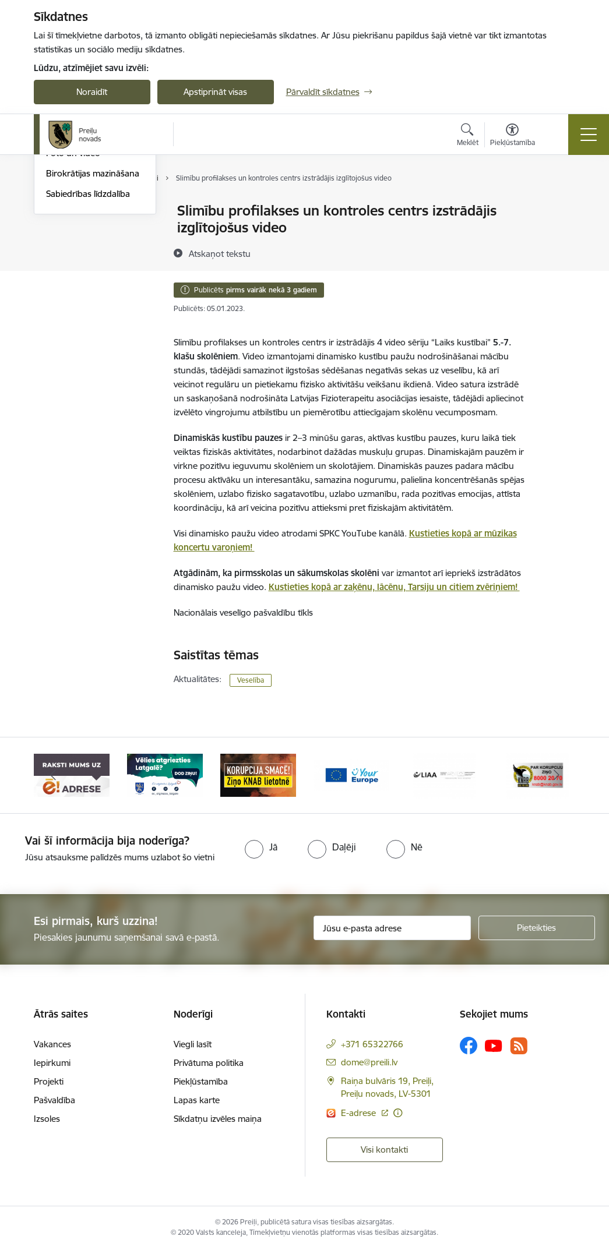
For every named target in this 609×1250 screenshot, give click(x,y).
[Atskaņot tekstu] (220, 253)
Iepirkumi (52, 1062)
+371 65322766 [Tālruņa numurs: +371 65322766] (372, 1044)
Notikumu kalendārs (85, 211)
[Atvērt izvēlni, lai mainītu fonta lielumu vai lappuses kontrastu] (512, 136)
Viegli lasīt (193, 1044)
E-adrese (359, 1112)
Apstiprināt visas (215, 91)
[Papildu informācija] (397, 1112)
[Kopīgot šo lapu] (559, 235)
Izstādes (62, 231)
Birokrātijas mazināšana (92, 312)
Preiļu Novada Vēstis (85, 272)
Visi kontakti (384, 1149)
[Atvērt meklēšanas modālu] (467, 136)
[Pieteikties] (536, 928)
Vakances (52, 1044)
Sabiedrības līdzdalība (88, 332)
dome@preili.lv (369, 1062)
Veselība (250, 680)
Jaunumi (62, 251)
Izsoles (47, 1118)
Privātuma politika (209, 1062)
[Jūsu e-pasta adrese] (392, 928)
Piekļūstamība (201, 1081)
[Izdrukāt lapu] (559, 206)
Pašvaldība (54, 1100)
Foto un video (73, 292)
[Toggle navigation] (588, 134)
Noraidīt (91, 91)
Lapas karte (197, 1100)
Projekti (49, 1081)
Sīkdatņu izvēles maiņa (218, 1118)
